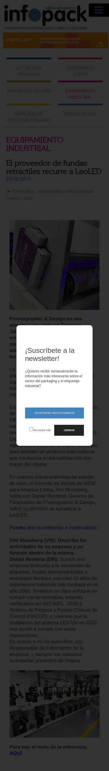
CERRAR (69, 430)
